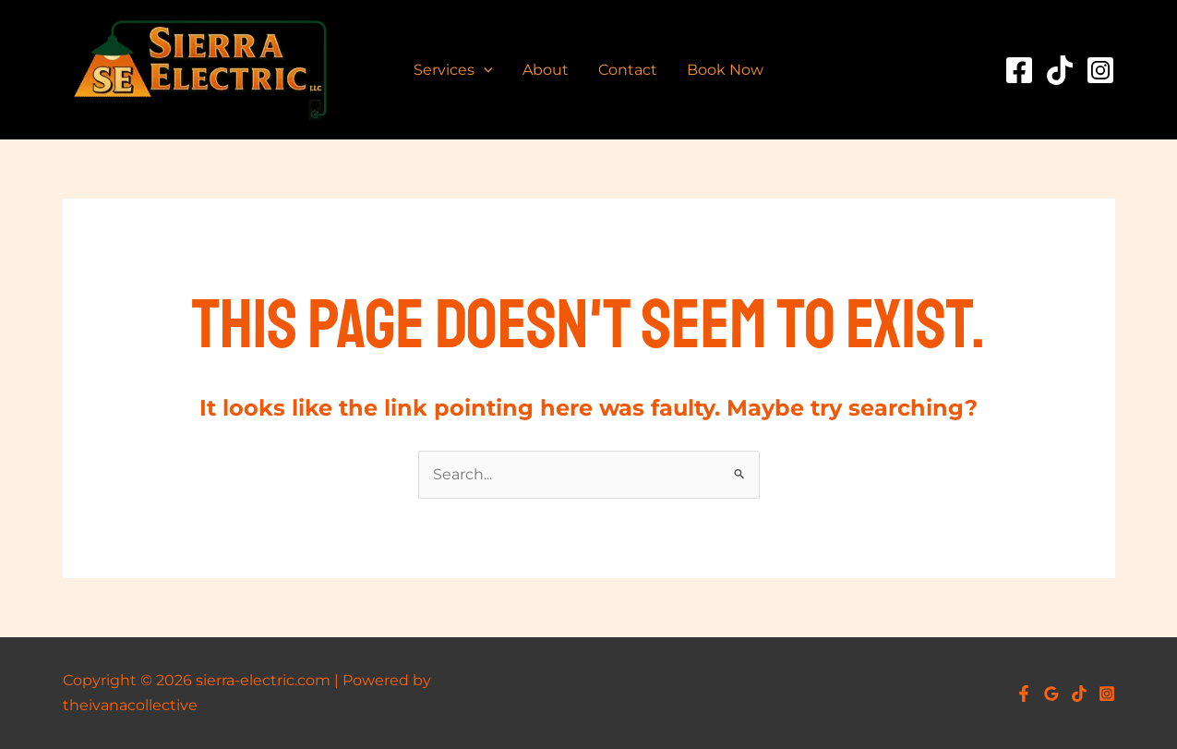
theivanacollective (130, 705)
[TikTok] (1060, 70)
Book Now (725, 70)
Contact (627, 70)
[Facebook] (1019, 70)
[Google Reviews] (1051, 693)
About (545, 70)
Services (453, 70)
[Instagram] (1100, 70)
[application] (483, 70)
